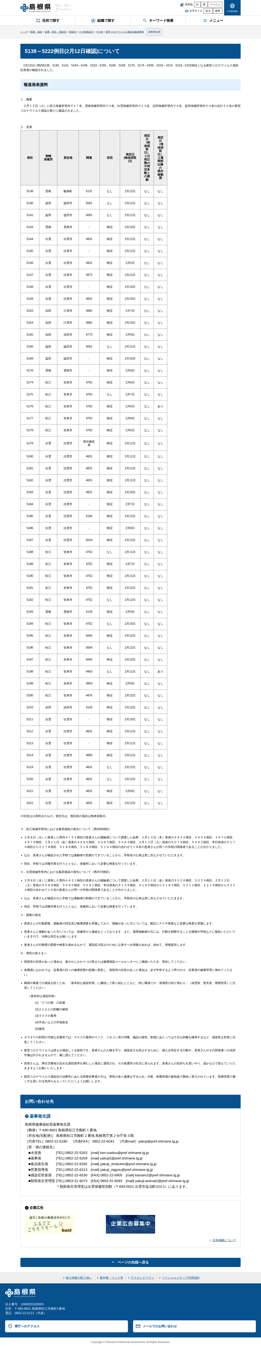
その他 (99, 32)
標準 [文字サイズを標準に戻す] (217, 11)
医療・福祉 (36, 32)
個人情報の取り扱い (79, 1277)
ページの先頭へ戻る (133, 1262)
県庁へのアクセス (27, 1326)
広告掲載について (224, 1240)
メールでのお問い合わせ (160, 1326)
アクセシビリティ (142, 1277)
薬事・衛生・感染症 (55, 32)
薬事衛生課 (154, 32)
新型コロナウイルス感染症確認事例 (125, 32)
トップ (24, 32)
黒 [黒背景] (204, 4)
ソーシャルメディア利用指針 (181, 1277)
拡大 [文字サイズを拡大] (208, 11)
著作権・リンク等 (111, 1277)
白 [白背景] (197, 4)
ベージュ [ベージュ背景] (215, 4)
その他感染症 (86, 32)
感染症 (72, 32)
